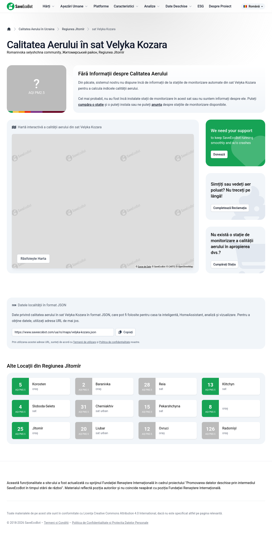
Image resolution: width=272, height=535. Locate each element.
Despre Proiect (220, 6)
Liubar (113, 428)
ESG (201, 6)
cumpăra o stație (91, 105)
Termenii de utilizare (84, 342)
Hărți (49, 6)
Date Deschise (179, 6)
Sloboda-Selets (49, 406)
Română (253, 6)
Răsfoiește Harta (33, 258)
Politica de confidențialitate (114, 342)
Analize (152, 6)
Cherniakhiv (113, 406)
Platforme (101, 6)
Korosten (49, 384)
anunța (157, 105)
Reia (176, 384)
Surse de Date (144, 266)
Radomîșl (239, 428)
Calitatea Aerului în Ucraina (36, 29)
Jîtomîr (49, 428)
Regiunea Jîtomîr (73, 29)
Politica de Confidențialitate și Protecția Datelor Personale (110, 522)
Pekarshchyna (176, 406)
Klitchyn (239, 384)
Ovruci (176, 428)
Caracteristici (126, 6)
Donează (219, 154)
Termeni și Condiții (56, 522)
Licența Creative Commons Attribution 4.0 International (120, 513)
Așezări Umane (74, 6)
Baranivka (113, 384)
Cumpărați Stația (224, 264)
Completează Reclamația (230, 208)
